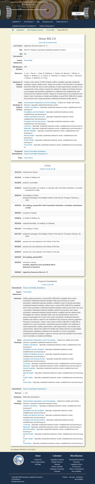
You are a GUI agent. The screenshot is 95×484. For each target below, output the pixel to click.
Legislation (20, 30)
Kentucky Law (48, 22)
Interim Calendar (57, 467)
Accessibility (79, 479)
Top (42, 169)
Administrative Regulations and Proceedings (40, 103)
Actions (41, 42)
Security (72, 477)
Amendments (51, 42)
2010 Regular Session (35, 30)
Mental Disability (30, 131)
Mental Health (29, 135)
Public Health (29, 140)
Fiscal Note (28, 60)
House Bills (50, 30)
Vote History (28, 158)
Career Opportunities (38, 462)
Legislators (16, 22)
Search (78, 13)
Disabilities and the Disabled (34, 112)
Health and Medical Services (34, 117)
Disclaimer (79, 477)
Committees (29, 22)
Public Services (62, 22)
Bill (25, 54)
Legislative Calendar (57, 460)
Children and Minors (31, 107)
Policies (65, 477)
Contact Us (38, 460)
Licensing (27, 126)
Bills (38, 22)
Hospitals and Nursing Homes (35, 121)
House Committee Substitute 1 (35, 151)
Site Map (38, 464)
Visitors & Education (47, 26)
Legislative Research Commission (24, 26)
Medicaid (27, 128)
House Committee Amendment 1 (36, 154)
